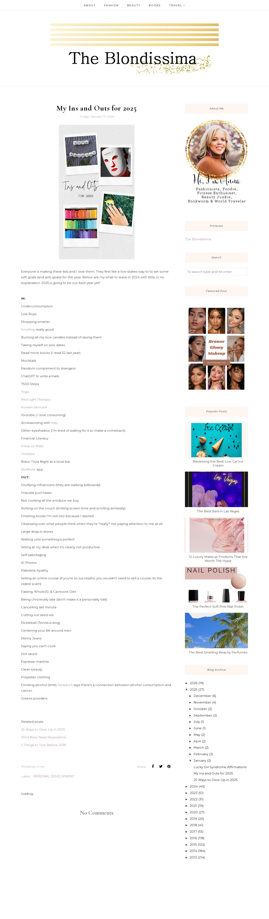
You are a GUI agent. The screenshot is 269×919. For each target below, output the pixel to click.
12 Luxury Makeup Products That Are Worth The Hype (218, 559)
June (198, 728)
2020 (194, 812)
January (200, 761)
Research (65, 685)
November (202, 702)
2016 (193, 838)
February (201, 754)
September (203, 715)
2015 (193, 845)
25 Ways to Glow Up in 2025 (43, 729)
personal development (53, 776)
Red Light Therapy (35, 399)
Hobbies (28, 454)
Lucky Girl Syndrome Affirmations (220, 767)
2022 (194, 799)
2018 (193, 825)
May (197, 735)
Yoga (25, 392)
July (197, 722)
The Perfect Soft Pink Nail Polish (218, 607)
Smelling (28, 329)
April (197, 741)
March (199, 747)
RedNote (28, 469)
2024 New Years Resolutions (43, 737)
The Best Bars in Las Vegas (218, 511)
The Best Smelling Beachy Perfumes (218, 652)
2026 (194, 683)
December (202, 696)
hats (54, 423)
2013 (193, 857)
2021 (193, 806)
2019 (193, 819)
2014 (193, 851)
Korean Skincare (34, 407)
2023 (194, 793)
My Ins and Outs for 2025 (213, 773)
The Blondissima (198, 239)
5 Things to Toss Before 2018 (43, 745)
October (200, 709)
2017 (193, 832)
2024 (194, 786)
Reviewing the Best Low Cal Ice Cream (218, 463)
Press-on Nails (32, 446)
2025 (194, 690)
